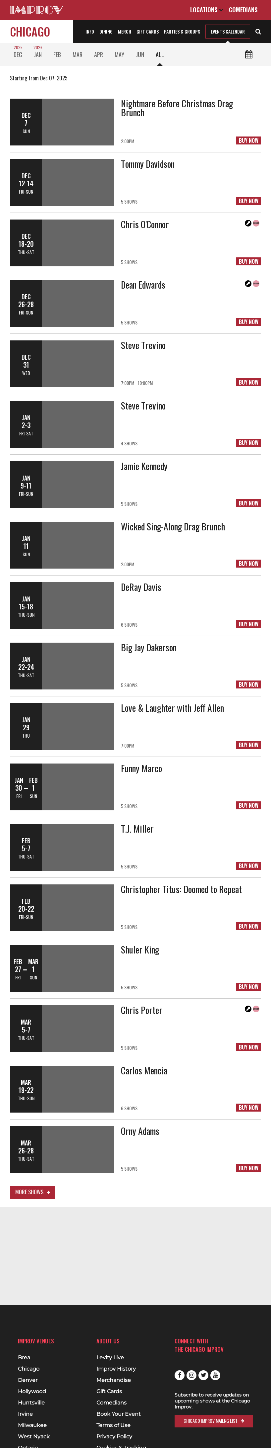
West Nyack (34, 1436)
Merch (124, 31)
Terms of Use (113, 1425)
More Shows (29, 1192)
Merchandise (113, 1380)
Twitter (203, 1375)
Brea (24, 1357)
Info (89, 31)
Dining (106, 31)
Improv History (116, 1369)
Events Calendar (228, 31)
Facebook (180, 1375)
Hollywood (32, 1391)
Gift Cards (147, 31)
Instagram (191, 1375)
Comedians (243, 9)
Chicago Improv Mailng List (211, 1420)
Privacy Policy (114, 1436)
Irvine (25, 1414)
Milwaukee (32, 1425)
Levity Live (110, 1357)
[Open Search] (258, 31)
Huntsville (31, 1402)
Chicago (30, 31)
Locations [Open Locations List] (206, 9)
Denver (27, 1380)
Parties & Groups (182, 31)
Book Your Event (118, 1414)
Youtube (215, 1375)
